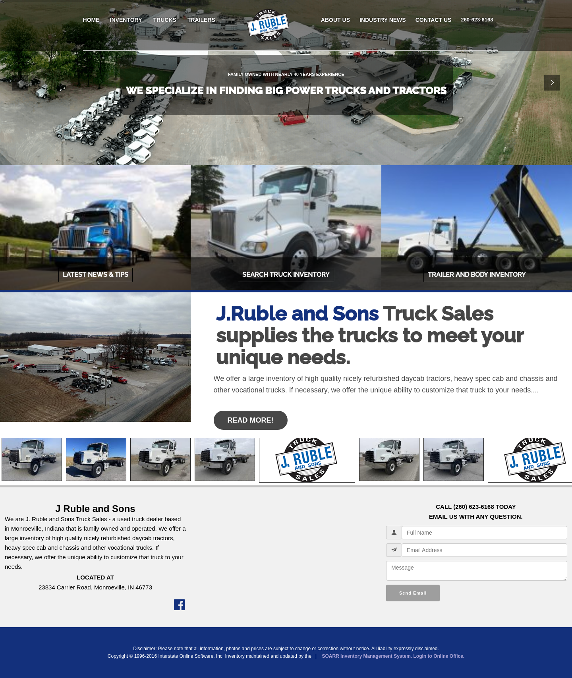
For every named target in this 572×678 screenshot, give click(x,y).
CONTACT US (433, 20)
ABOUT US (335, 20)
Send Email (413, 593)
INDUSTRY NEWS (382, 20)
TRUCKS (164, 20)
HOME (91, 20)
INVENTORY (126, 20)
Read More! (251, 420)
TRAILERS (201, 20)
